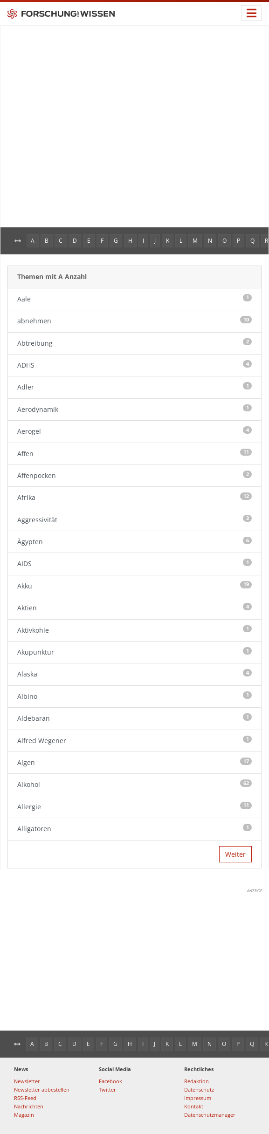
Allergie (134, 806)
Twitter (107, 1089)
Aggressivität (134, 519)
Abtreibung (134, 343)
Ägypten (134, 541)
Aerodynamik (134, 409)
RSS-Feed (25, 1097)
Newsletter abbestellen (41, 1089)
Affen (134, 453)
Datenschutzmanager (209, 1114)
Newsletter (27, 1081)
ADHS (134, 364)
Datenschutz (199, 1089)
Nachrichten (28, 1106)
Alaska (134, 673)
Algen (134, 762)
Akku (134, 585)
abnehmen (134, 320)
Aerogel (134, 431)
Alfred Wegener (134, 740)
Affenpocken (134, 475)
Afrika (134, 497)
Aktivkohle (134, 630)
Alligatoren (134, 828)
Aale (134, 298)
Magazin (24, 1114)
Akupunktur (134, 651)
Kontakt (193, 1106)
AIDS (134, 563)
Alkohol (134, 784)
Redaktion (196, 1081)
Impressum (197, 1097)
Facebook (110, 1081)
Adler (134, 386)
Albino (134, 696)
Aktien (134, 607)
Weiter (235, 854)
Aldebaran (134, 718)
